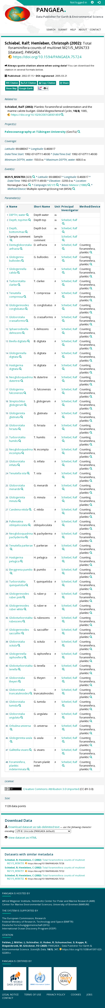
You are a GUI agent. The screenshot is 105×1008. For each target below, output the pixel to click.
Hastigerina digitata (16, 367)
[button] (43, 88)
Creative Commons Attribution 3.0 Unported (51, 789)
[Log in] (99, 2)
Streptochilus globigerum (17, 403)
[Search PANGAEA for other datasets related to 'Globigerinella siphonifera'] (25, 657)
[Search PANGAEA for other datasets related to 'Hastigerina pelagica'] (21, 561)
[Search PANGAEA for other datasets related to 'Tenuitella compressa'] (25, 296)
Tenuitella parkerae (21, 545)
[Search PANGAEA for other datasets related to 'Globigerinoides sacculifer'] (22, 633)
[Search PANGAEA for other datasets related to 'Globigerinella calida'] (18, 272)
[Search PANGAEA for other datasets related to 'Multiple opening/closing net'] (73, 188)
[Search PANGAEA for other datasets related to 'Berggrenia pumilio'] (11, 573)
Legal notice (10, 994)
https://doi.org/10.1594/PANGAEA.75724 (47, 56)
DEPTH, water (17, 215)
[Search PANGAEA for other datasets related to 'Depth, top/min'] (29, 220)
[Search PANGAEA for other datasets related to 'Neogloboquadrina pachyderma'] (26, 537)
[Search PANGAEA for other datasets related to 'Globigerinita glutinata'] (21, 417)
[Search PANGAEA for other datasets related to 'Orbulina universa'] (11, 729)
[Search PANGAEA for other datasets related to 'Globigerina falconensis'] (25, 393)
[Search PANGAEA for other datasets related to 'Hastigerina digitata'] (20, 369)
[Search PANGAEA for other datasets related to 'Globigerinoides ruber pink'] (23, 597)
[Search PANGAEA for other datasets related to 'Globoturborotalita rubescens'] (23, 621)
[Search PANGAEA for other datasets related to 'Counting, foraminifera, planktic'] (91, 252)
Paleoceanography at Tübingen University (35, 132)
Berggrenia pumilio (21, 569)
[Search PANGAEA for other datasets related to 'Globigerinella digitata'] (20, 356)
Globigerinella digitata (17, 355)
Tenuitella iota (17, 473)
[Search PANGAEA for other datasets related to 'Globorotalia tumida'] (19, 705)
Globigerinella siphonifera (17, 655)
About (83, 29)
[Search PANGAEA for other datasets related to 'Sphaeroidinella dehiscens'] (23, 333)
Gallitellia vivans (18, 750)
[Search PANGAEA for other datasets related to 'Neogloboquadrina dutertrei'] (22, 380)
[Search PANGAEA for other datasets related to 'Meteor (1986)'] (88, 184)
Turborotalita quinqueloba (17, 583)
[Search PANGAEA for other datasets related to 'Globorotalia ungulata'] (21, 717)
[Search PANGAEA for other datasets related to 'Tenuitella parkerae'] (11, 549)
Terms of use (32, 994)
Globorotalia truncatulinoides (19, 691)
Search (50, 29)
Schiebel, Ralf (17, 43)
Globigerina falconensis (16, 391)
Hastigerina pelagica (16, 559)
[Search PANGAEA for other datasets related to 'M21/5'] (57, 184)
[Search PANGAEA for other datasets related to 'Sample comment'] (11, 240)
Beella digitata (18, 341)
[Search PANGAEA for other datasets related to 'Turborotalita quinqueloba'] (26, 585)
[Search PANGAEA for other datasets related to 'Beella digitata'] (28, 341)
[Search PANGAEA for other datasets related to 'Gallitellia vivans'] (30, 749)
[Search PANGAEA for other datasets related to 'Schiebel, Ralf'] (63, 223)
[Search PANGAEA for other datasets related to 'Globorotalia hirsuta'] (19, 429)
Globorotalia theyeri (17, 679)
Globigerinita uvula (20, 738)
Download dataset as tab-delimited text (33, 827)
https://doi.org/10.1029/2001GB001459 (35, 115)
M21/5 (51, 185)
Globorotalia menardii (17, 487)
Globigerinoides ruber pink (19, 595)
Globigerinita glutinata (17, 415)
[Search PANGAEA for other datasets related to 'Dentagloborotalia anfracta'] (21, 248)
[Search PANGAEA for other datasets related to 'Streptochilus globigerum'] (25, 405)
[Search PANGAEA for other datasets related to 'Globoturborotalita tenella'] (19, 669)
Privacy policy (56, 994)
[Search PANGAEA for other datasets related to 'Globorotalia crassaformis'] (27, 320)
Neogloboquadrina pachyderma (21, 535)
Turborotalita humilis (17, 439)
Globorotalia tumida (17, 703)
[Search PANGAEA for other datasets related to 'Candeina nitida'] (30, 509)
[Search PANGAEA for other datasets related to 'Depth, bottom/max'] (26, 232)
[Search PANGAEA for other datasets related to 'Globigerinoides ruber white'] (25, 609)
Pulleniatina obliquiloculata (18, 523)
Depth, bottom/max (16, 230)
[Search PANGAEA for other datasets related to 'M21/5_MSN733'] (33, 176)
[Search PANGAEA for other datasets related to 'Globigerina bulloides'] (22, 260)
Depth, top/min (18, 220)
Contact (95, 29)
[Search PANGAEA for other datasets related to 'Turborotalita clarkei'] (19, 284)
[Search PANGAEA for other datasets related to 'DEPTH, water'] (27, 214)
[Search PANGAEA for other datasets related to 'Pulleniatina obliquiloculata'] (29, 525)
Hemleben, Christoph (50, 43)
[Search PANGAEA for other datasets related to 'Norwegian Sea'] (29, 184)
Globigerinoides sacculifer (19, 631)
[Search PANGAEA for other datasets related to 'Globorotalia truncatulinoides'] (31, 693)
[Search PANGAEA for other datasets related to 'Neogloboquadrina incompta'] (22, 453)
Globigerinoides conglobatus (19, 307)
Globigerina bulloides (16, 258)
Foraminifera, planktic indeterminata (17, 765)
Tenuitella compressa (16, 295)
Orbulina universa (20, 726)
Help (73, 29)
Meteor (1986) (78, 185)
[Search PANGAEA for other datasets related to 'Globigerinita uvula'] (11, 741)
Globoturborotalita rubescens (21, 619)
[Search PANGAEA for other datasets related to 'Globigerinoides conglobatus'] (26, 308)
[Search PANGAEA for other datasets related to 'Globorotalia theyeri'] (19, 681)
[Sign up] (92, 2)
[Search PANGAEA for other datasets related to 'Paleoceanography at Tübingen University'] (78, 131)
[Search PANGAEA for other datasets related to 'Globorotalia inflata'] (18, 465)
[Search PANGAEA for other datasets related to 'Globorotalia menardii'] (22, 489)
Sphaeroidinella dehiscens (18, 331)
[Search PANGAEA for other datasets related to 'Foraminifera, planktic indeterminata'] (28, 769)
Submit (62, 29)
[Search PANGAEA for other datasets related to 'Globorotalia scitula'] (19, 645)
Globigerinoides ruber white (19, 607)
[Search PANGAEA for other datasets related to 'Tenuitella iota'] (28, 473)
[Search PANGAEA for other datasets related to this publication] (62, 114)
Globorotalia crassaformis (17, 319)
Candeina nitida (18, 509)
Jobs (89, 994)
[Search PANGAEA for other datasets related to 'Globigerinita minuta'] (19, 501)
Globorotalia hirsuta (17, 427)
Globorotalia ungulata (17, 715)
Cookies (76, 994)
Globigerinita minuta (17, 499)
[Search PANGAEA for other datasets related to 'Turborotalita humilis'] (19, 441)
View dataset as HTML (22, 837)
